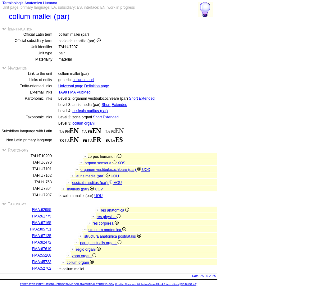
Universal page (70, 86)
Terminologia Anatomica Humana (29, 3)
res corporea (106, 223)
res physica (108, 217)
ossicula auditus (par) (90, 111)
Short (133, 98)
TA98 (62, 92)
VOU (118, 183)
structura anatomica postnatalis (112, 236)
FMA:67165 (41, 223)
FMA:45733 (41, 262)
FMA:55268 (41, 255)
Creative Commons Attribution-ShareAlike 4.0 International (147, 284)
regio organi (88, 249)
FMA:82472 (41, 242)
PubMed (84, 92)
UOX (146, 169)
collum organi (83, 123)
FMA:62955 (41, 210)
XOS (121, 163)
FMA (72, 92)
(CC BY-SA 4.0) (188, 284)
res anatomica (115, 210)
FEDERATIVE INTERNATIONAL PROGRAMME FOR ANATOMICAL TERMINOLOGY (67, 284)
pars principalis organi (100, 243)
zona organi (84, 256)
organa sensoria (100, 163)
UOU (115, 176)
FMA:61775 (41, 216)
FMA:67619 (41, 249)
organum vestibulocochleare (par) (111, 169)
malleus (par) (81, 189)
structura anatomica (107, 230)
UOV (99, 189)
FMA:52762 (41, 268)
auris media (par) (93, 176)
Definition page (96, 86)
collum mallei (83, 80)
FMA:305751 (41, 229)
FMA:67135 (41, 236)
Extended (147, 98)
